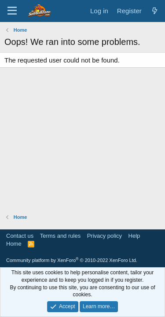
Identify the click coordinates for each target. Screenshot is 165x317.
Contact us (19, 235)
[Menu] (12, 11)
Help (134, 235)
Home (14, 243)
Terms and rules (60, 235)
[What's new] (154, 11)
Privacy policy (104, 235)
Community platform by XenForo (71, 260)
